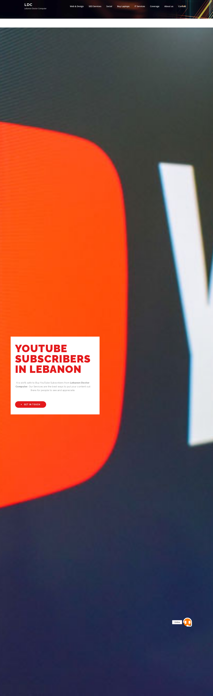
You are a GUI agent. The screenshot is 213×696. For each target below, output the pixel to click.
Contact (182, 6)
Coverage (154, 6)
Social (109, 6)
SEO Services (95, 6)
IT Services (139, 6)
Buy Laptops (123, 6)
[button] (30, 404)
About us (168, 6)
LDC (28, 5)
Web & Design (77, 6)
